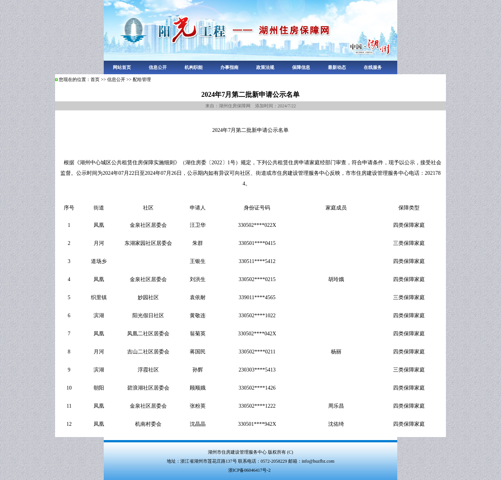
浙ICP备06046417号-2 (249, 470)
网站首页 (122, 67)
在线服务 (373, 67)
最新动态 (337, 67)
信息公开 (158, 67)
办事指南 (229, 67)
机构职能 (193, 67)
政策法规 (265, 67)
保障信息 (301, 67)
